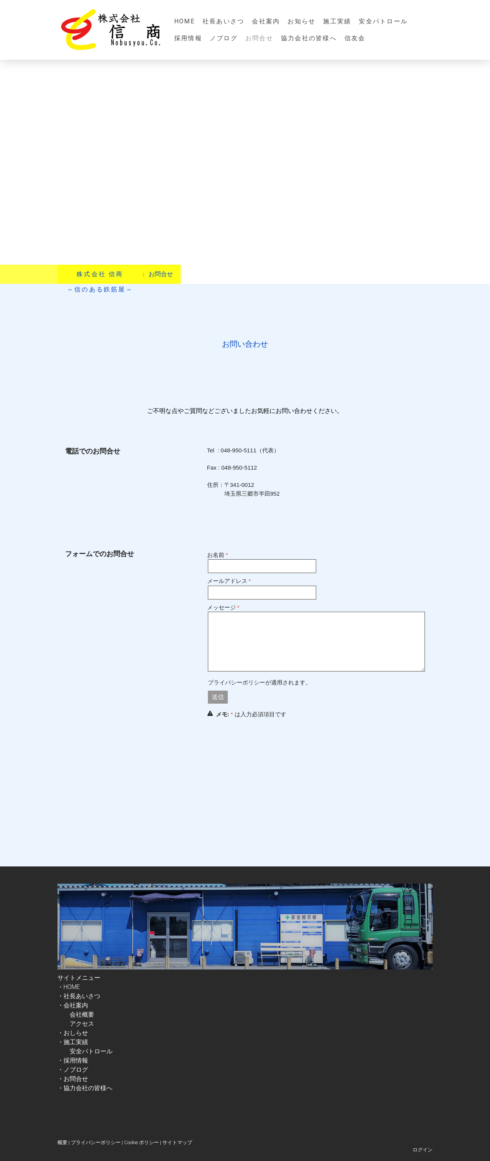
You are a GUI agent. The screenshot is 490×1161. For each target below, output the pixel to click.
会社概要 (75, 1014)
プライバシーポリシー (236, 682)
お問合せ (259, 38)
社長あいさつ (223, 21)
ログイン (423, 1150)
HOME (184, 21)
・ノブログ (72, 1069)
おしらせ (76, 1033)
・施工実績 (72, 1042)
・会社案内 (75, 1005)
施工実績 (337, 21)
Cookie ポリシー (141, 1142)
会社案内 (266, 21)
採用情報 (188, 38)
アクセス (82, 1023)
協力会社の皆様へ (309, 38)
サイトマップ (177, 1142)
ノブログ (224, 38)
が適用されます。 (259, 682)
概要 (62, 1142)
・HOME (68, 987)
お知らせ (301, 21)
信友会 (355, 38)
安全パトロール (383, 21)
